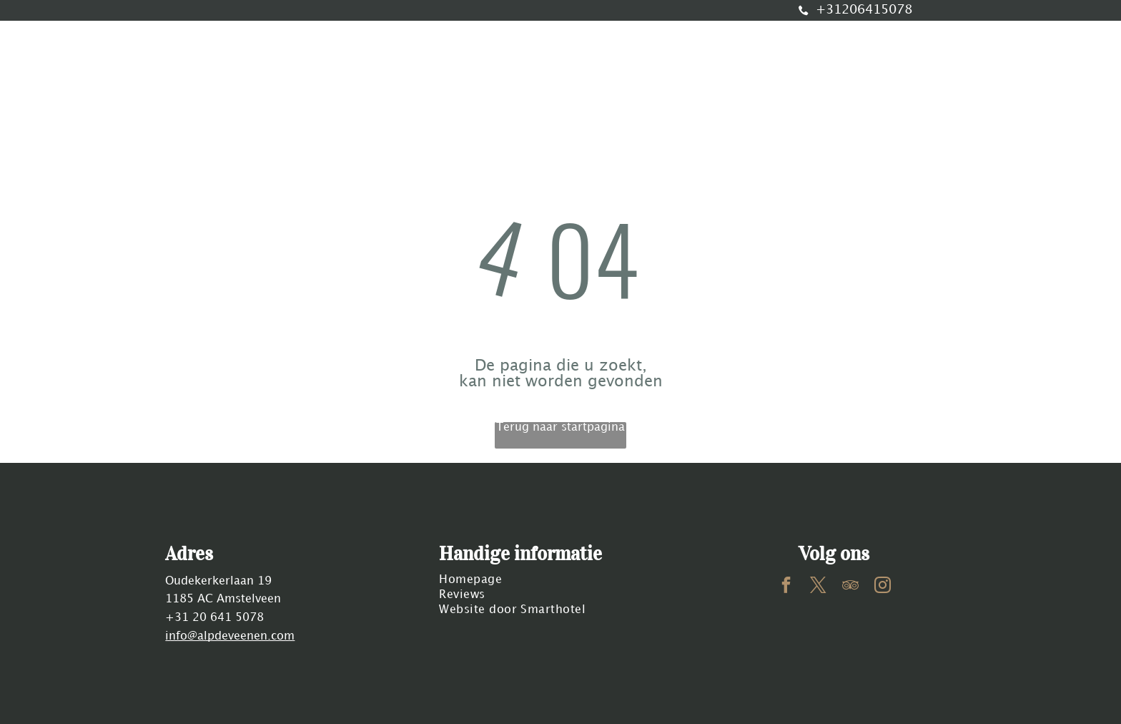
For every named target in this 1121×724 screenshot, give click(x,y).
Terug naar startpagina (560, 427)
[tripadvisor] (850, 586)
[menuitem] (262, 79)
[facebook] (786, 586)
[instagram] (882, 586)
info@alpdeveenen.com (230, 636)
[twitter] (818, 586)
